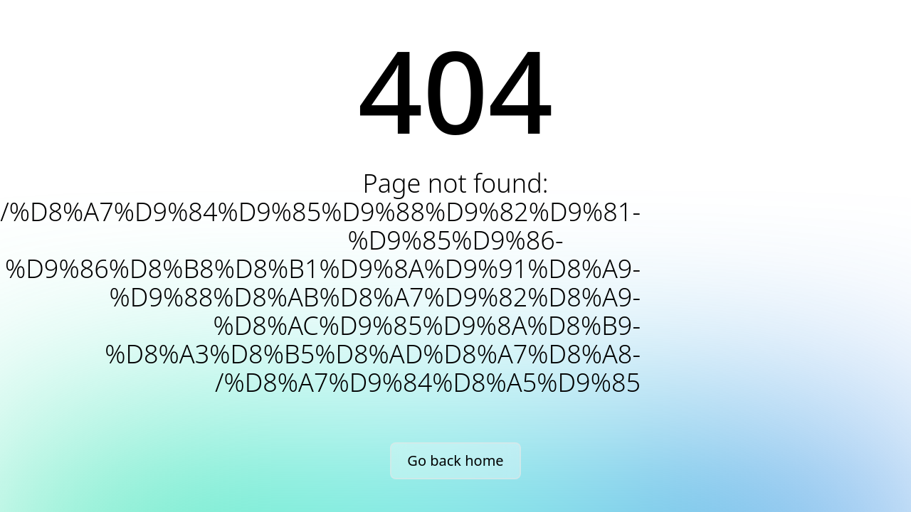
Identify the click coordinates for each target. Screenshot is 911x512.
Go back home (455, 460)
